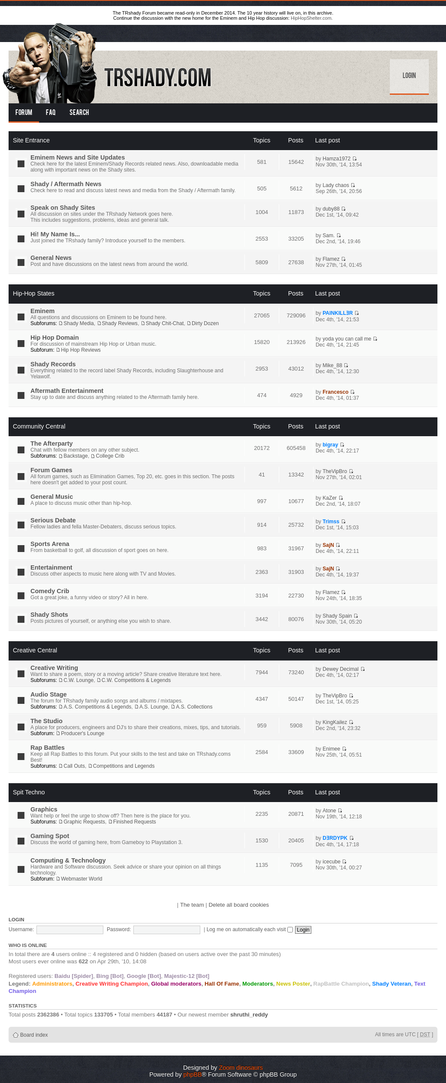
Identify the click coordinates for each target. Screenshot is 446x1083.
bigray (330, 445)
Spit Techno (29, 792)
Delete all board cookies (238, 905)
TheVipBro (334, 471)
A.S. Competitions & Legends (97, 707)
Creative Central (35, 650)
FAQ (51, 113)
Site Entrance (31, 140)
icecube (331, 862)
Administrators (52, 983)
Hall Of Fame (222, 983)
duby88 (331, 209)
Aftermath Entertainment (66, 390)
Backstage (75, 456)
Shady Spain (337, 616)
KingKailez (334, 722)
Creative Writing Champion (111, 983)
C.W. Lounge (78, 680)
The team (192, 905)
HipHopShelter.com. (312, 18)
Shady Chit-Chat (165, 323)
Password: (119, 929)
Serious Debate (53, 520)
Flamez (331, 259)
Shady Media (78, 323)
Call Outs (74, 766)
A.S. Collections (194, 707)
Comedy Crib (49, 591)
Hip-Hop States (33, 293)
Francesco (335, 392)
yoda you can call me (346, 339)
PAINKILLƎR (337, 313)
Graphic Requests (84, 822)
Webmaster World (81, 879)
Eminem (42, 311)
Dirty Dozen (205, 323)
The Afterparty (51, 443)
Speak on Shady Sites (62, 207)
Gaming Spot (49, 836)
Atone (329, 811)
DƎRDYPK (334, 838)
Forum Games (51, 470)
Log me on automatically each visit (250, 929)
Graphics (43, 809)
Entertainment (51, 567)
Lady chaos (335, 185)
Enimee (331, 749)
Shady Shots (49, 614)
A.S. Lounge (153, 707)
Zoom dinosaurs (241, 1067)
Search (79, 113)
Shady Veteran (391, 983)
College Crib (110, 456)
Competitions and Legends (124, 766)
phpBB (193, 1074)
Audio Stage (48, 694)
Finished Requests (134, 822)
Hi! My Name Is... (55, 234)
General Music (51, 496)
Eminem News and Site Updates (77, 157)
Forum (23, 113)
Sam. (328, 235)
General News (51, 257)
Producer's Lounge (82, 733)
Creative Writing (54, 667)
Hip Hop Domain (54, 337)
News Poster (293, 983)
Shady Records (53, 364)
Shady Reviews (120, 323)
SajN (328, 545)
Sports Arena (49, 543)
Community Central (39, 426)
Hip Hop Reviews (81, 350)
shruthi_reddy (249, 1014)
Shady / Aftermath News (66, 184)
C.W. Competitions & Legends (136, 680)
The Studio (46, 721)
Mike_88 (332, 365)
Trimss (330, 522)
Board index (34, 1035)
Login (409, 76)
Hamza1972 (336, 159)
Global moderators (176, 983)
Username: (21, 929)
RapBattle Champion (341, 983)
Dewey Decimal (340, 669)
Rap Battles (47, 747)
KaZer (329, 498)
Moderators (257, 983)
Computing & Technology (68, 860)
